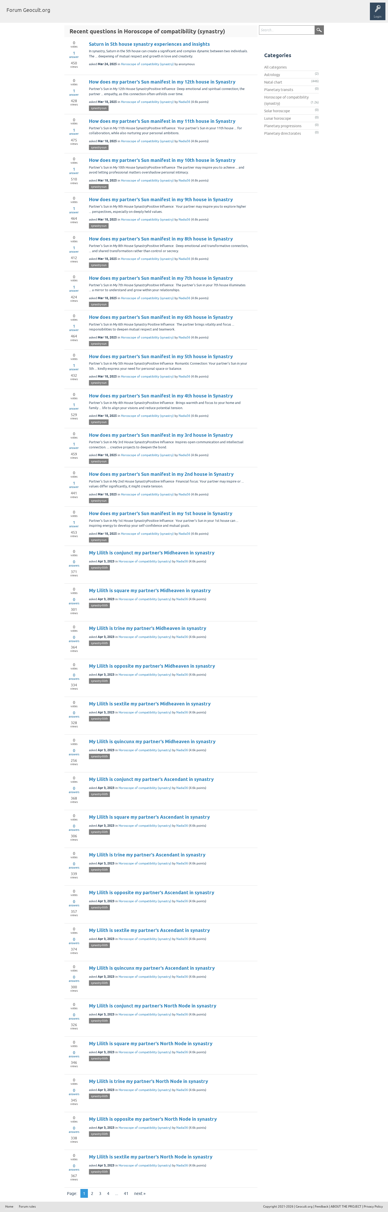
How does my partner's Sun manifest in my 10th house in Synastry (162, 160)
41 (126, 1193)
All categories (275, 67)
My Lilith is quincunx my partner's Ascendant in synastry (152, 968)
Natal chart (273, 82)
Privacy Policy (373, 1206)
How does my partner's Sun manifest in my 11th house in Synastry (162, 121)
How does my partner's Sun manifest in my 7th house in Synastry (161, 278)
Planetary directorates (282, 133)
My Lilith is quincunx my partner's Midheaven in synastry (152, 741)
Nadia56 (184, 102)
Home (9, 1206)
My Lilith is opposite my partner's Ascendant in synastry (151, 892)
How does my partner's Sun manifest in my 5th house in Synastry (161, 356)
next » (140, 1193)
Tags (83, 14)
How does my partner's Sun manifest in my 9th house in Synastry (161, 199)
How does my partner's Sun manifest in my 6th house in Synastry (161, 317)
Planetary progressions (282, 126)
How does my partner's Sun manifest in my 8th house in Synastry (161, 239)
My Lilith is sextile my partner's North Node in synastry (150, 1157)
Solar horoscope (277, 111)
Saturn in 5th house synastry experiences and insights (149, 44)
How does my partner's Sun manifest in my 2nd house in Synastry (161, 474)
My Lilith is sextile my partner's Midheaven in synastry (150, 703)
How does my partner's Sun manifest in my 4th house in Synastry (161, 395)
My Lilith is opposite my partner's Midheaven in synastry (152, 666)
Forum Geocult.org (28, 10)
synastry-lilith (99, 567)
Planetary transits (278, 90)
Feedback (321, 1206)
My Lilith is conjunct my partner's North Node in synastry (152, 1005)
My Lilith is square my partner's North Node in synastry (150, 1043)
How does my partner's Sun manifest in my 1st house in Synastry (160, 513)
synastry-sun (98, 108)
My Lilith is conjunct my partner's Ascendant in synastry (151, 779)
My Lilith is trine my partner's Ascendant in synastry (147, 854)
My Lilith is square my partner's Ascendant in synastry (149, 817)
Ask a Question (126, 14)
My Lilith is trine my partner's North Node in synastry (148, 1081)
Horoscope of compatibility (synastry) (147, 64)
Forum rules (27, 1206)
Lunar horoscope (277, 118)
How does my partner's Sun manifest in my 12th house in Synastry (162, 82)
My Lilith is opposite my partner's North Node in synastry (153, 1119)
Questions (65, 14)
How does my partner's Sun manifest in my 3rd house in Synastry (161, 435)
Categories (102, 14)
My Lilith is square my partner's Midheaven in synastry (150, 590)
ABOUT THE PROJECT (346, 1206)
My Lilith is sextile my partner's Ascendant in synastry (149, 930)
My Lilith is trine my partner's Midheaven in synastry (147, 628)
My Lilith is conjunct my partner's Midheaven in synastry (152, 552)
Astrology (272, 75)
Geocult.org (304, 1206)
